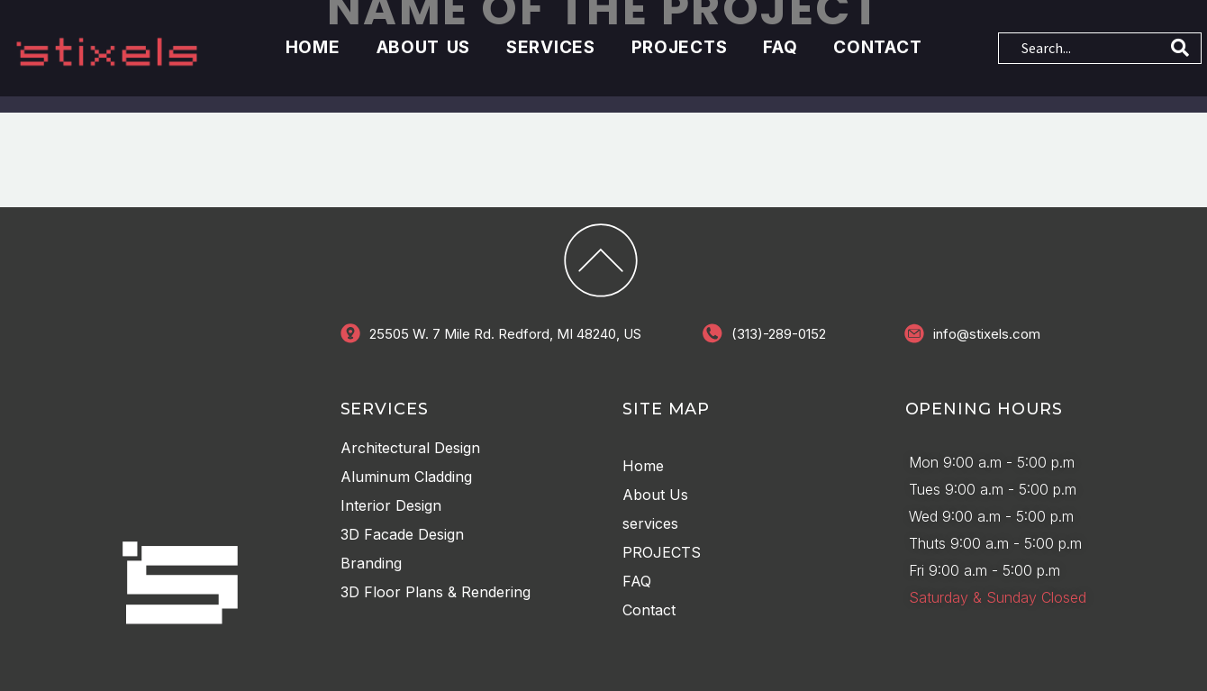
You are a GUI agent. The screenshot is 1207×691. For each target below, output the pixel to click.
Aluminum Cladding (406, 475)
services (550, 47)
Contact (877, 47)
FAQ (780, 47)
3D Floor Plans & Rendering (435, 590)
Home (313, 47)
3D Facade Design (402, 532)
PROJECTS (679, 47)
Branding (371, 561)
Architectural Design (410, 446)
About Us (424, 47)
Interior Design (390, 504)
